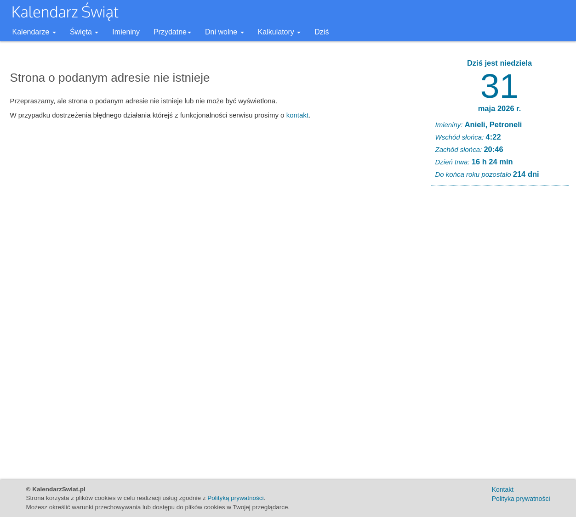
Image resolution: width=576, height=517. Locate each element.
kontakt (297, 115)
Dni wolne (224, 32)
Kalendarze (34, 32)
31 (499, 86)
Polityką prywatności (235, 498)
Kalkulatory (279, 32)
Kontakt (502, 489)
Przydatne (172, 32)
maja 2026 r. (499, 108)
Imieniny (126, 32)
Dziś (321, 32)
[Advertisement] (500, 332)
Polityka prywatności (521, 498)
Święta (84, 32)
